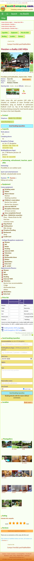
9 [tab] (25, 72)
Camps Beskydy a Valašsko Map (9, 28)
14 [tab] (20, 74)
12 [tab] (14, 74)
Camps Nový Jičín (18, 22)
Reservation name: (7, 381)
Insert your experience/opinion (17, 531)
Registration (20, 555)
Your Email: (4, 386)
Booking (4, 36)
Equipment (14, 32)
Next (32, 63)
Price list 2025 (25, 32)
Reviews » (5, 540)
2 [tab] (6, 72)
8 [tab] (22, 72)
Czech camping (11, 554)
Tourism (12, 178)
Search (14, 13)
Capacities (5, 32)
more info (24, 3)
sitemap (27, 555)
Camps (4, 554)
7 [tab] (20, 72)
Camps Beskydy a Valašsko (8, 24)
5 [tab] (14, 72)
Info (11, 555)
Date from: (4, 356)
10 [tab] (28, 72)
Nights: (3, 362)
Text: (2, 368)
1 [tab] (3, 72)
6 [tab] (17, 72)
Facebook (28, 554)
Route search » (27, 79)
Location (12, 36)
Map (3, 18)
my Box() (24, 13)
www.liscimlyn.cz (7, 122)
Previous (2, 63)
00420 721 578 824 (14, 118)
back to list (11, 41)
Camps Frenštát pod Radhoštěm (19, 44)
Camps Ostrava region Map (8, 26)
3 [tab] (9, 72)
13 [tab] (17, 74)
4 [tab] (12, 72)
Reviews (20, 36)
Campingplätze (21, 554)
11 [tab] (31, 72)
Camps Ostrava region (6, 22)
